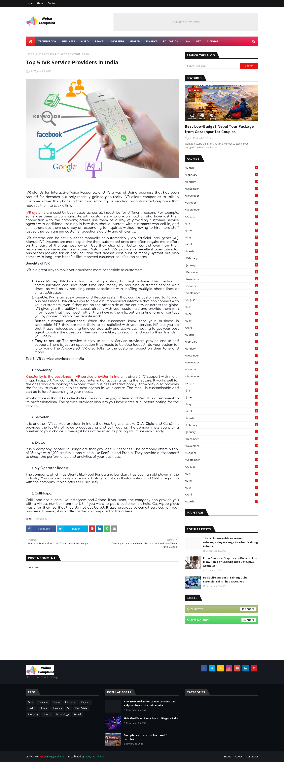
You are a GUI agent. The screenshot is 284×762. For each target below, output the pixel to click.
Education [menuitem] (171, 41)
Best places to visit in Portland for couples (147, 737)
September (222, 209)
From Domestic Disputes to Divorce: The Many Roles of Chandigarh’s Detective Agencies (230, 562)
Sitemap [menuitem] (212, 41)
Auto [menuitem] (85, 41)
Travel (77, 714)
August (222, 216)
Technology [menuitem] (47, 41)
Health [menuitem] (135, 41)
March (222, 168)
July (222, 223)
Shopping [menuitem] (117, 41)
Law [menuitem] (187, 41)
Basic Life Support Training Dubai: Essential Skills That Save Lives (226, 579)
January (222, 181)
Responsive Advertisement (186, 22)
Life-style (57, 708)
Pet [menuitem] (198, 41)
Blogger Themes (56, 756)
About (40, 3)
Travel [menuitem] (99, 41)
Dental (56, 702)
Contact (52, 3)
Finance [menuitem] (151, 41)
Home (29, 3)
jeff (30, 71)
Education (70, 702)
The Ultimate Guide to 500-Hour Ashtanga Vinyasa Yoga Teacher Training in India (230, 542)
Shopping (33, 714)
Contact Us (252, 756)
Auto (30, 702)
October (222, 202)
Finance (85, 702)
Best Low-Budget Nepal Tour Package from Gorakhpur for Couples (219, 129)
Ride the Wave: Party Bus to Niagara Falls (151, 718)
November (222, 195)
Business (223, 609)
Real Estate (81, 708)
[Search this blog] (212, 66)
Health (31, 708)
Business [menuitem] (68, 41)
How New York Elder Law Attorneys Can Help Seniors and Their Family (150, 703)
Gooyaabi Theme (94, 756)
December (222, 188)
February (222, 175)
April (222, 244)
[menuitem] (30, 41)
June (222, 230)
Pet (68, 708)
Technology (41, 53)
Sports (47, 714)
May (222, 237)
